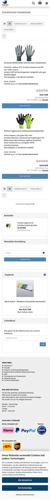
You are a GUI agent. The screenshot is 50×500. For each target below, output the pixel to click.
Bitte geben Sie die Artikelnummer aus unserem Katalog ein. (22, 332)
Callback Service (10, 378)
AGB (5, 374)
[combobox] (21, 23)
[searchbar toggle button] (33, 3)
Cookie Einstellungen (11, 380)
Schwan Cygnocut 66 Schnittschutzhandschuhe (24, 131)
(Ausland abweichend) (30, 84)
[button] (4, 23)
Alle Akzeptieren (25, 480)
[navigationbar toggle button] (46, 3)
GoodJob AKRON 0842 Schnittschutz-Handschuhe (25, 63)
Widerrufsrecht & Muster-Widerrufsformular (19, 372)
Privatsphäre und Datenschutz (15, 376)
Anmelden (25, 259)
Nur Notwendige (25, 488)
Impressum (8, 365)
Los (42, 344)
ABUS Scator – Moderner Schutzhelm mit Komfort (25, 301)
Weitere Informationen (25, 495)
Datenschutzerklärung (16, 475)
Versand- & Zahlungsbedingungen (16, 370)
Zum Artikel (25, 106)
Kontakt (7, 368)
